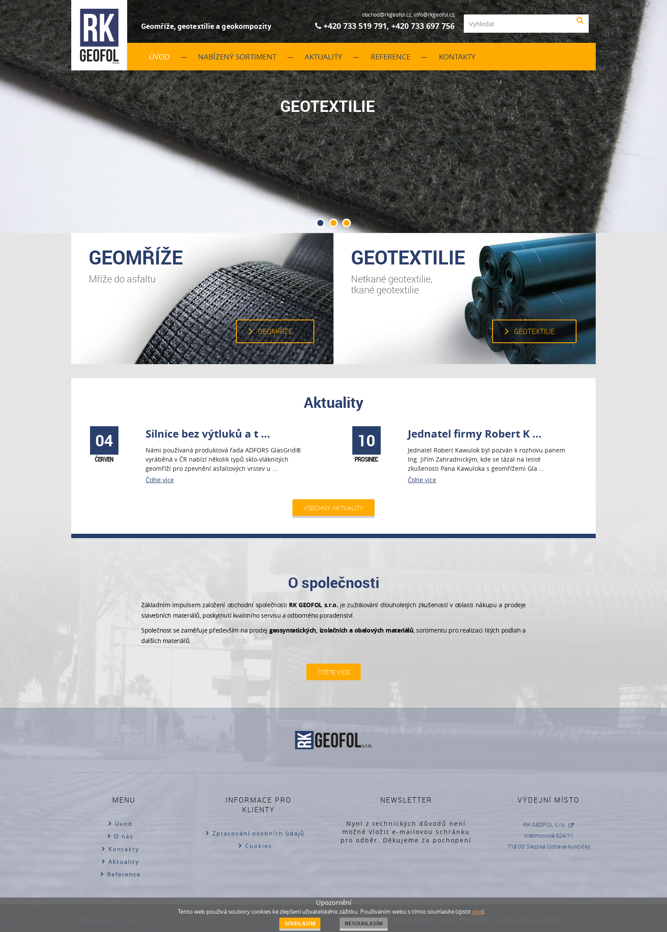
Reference (390, 57)
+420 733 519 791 (355, 26)
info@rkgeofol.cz (434, 14)
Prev (19, 129)
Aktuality (323, 57)
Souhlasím (300, 923)
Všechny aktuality (333, 508)
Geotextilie (534, 331)
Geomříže (275, 331)
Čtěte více (160, 480)
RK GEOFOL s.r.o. (544, 824)
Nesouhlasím (363, 923)
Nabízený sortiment (237, 57)
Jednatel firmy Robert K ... (475, 433)
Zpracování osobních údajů (258, 833)
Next (648, 129)
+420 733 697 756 (423, 26)
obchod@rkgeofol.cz (386, 14)
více (477, 911)
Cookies (258, 846)
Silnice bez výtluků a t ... (208, 433)
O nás (123, 836)
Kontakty (457, 57)
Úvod (159, 57)
